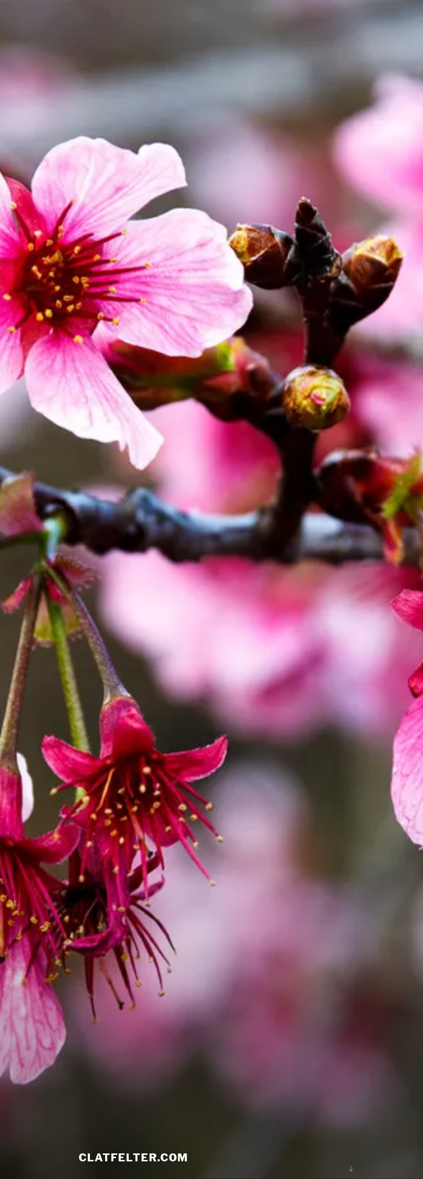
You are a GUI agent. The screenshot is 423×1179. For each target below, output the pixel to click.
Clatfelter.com (133, 1144)
